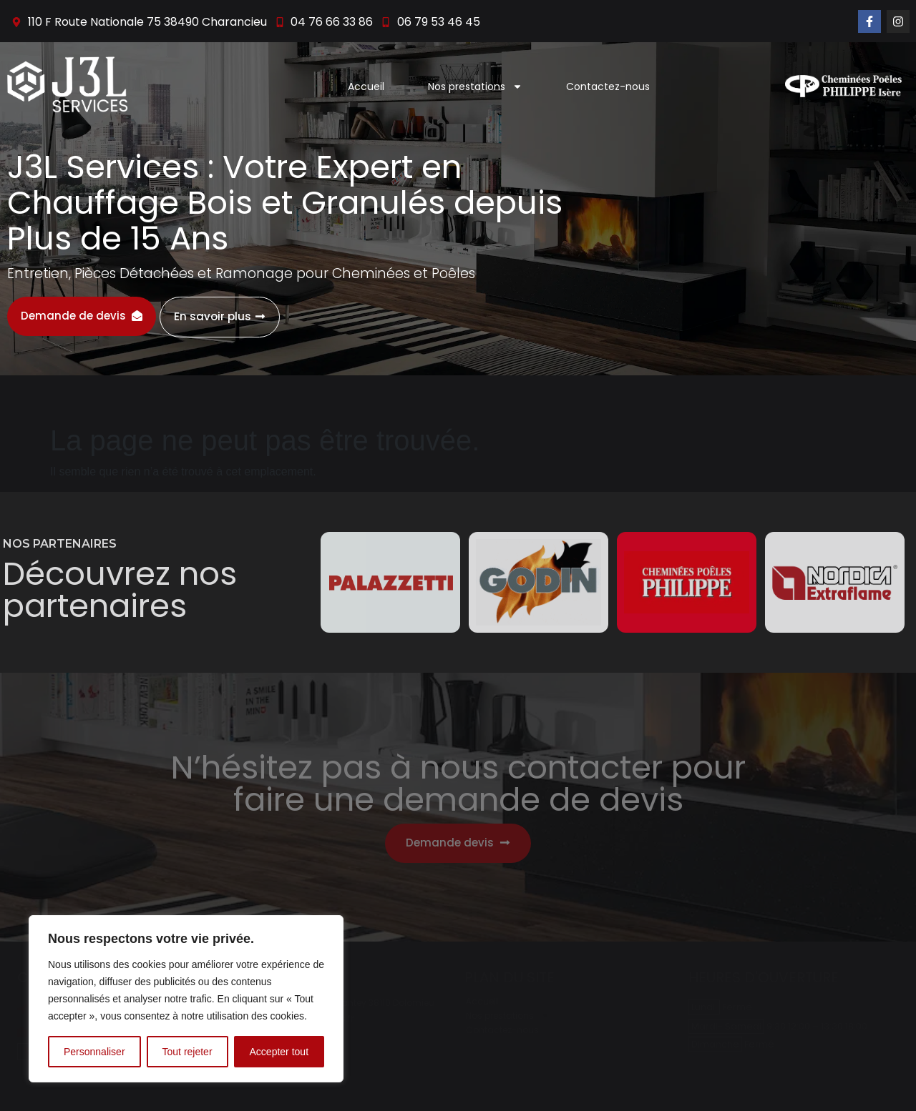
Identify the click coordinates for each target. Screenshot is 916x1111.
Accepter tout (279, 1051)
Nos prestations (475, 86)
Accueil (366, 86)
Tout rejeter (187, 1051)
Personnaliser (94, 1051)
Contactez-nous (608, 86)
